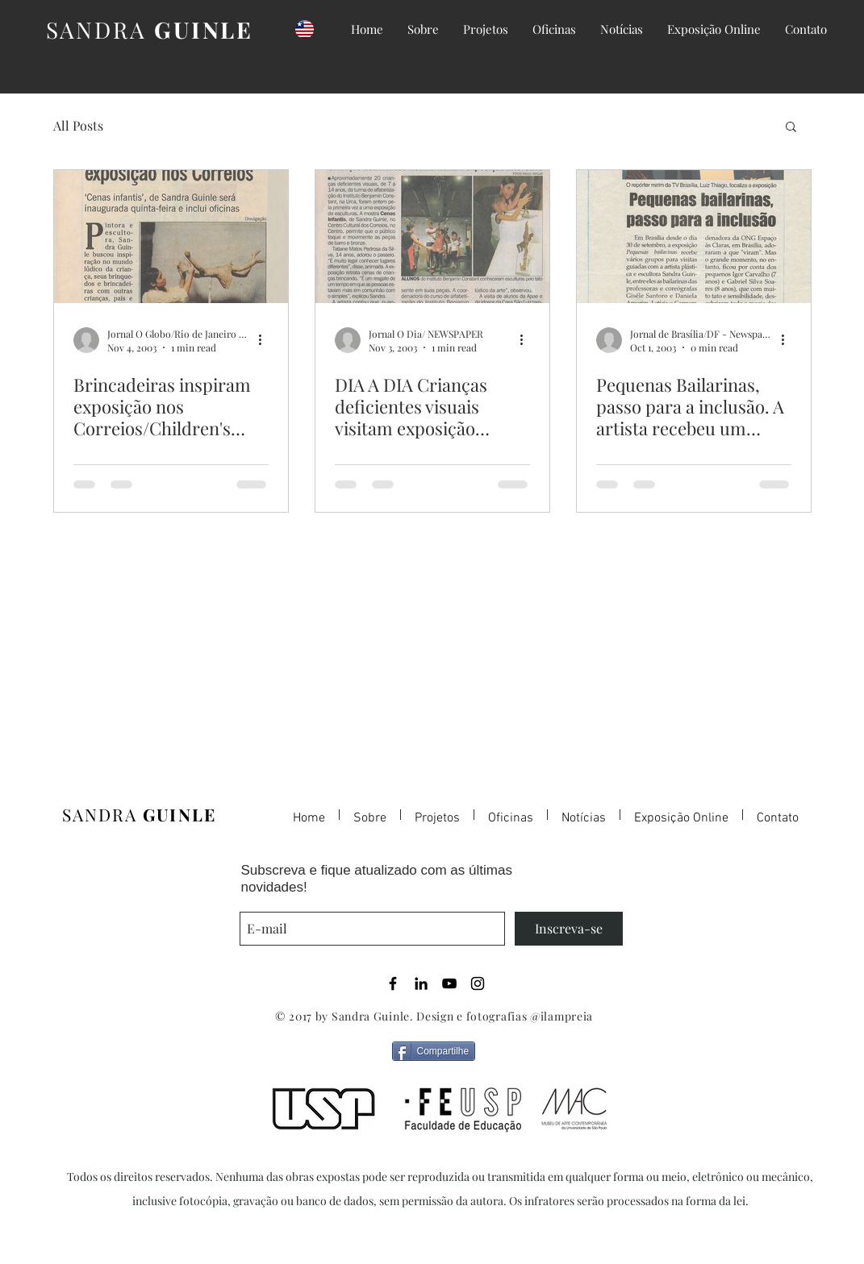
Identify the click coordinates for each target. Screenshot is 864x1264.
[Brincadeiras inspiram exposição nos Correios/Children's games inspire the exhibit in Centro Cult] (171, 236)
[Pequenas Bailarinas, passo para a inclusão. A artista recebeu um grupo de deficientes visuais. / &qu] (694, 236)
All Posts (78, 125)
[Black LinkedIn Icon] (421, 983)
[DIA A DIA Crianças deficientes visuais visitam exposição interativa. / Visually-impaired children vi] (432, 236)
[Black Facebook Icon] (393, 983)
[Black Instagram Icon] (477, 983)
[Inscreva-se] (569, 929)
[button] (791, 127)
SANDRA (149, 29)
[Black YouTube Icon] (449, 983)
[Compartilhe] (434, 1051)
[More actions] (266, 340)
